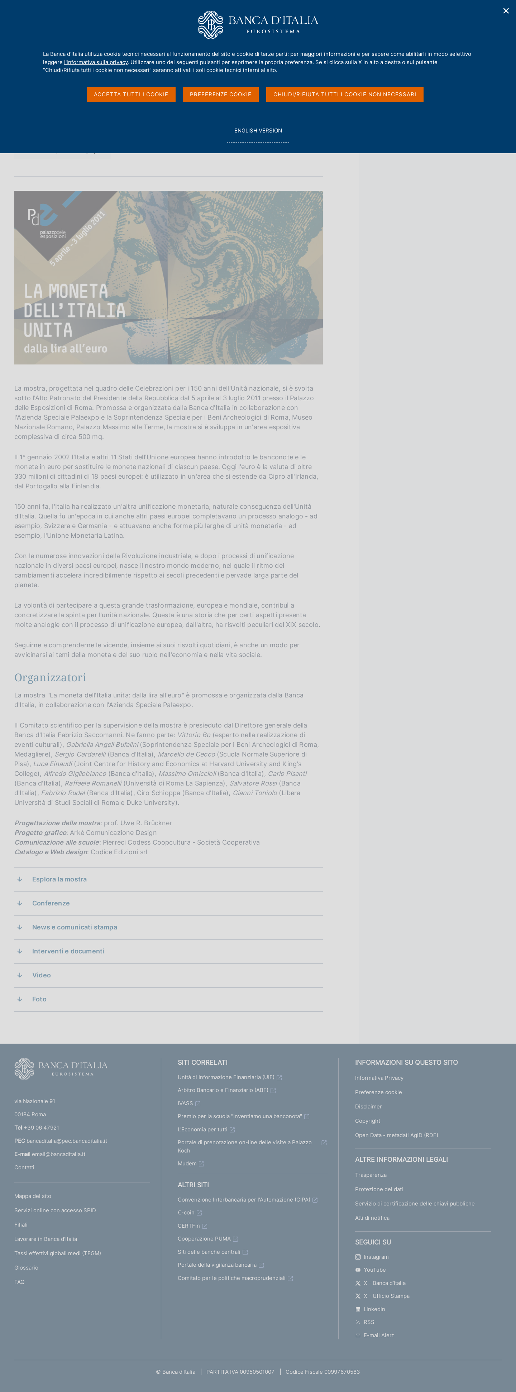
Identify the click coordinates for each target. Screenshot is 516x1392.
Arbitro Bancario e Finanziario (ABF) (223, 1090)
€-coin (186, 1212)
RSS (364, 1322)
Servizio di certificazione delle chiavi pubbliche (415, 1203)
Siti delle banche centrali (209, 1251)
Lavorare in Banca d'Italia (45, 1239)
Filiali (21, 1224)
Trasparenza (371, 1174)
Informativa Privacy (379, 1077)
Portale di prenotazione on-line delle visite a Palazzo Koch (245, 1146)
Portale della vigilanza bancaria (217, 1264)
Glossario (26, 1267)
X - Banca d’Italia (380, 1283)
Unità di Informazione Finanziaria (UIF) (226, 1077)
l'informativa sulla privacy (96, 62)
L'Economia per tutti (203, 1129)
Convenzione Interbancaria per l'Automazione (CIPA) (244, 1199)
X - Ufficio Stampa (382, 1295)
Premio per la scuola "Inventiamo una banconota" (240, 1116)
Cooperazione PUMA (204, 1238)
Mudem (187, 1163)
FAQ (19, 1282)
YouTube (370, 1269)
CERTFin (189, 1225)
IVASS (185, 1103)
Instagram (372, 1256)
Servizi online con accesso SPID (55, 1210)
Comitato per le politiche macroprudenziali (232, 1278)
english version (258, 134)
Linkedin (370, 1309)
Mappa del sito (32, 1196)
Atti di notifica (372, 1217)
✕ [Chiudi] (506, 10)
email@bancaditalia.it (58, 1154)
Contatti (24, 1167)
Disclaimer (368, 1106)
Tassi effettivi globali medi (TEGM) (57, 1253)
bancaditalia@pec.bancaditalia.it (67, 1140)
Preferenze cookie (378, 1092)
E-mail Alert (374, 1335)
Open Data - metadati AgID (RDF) (396, 1135)
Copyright (367, 1120)
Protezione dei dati (379, 1189)
